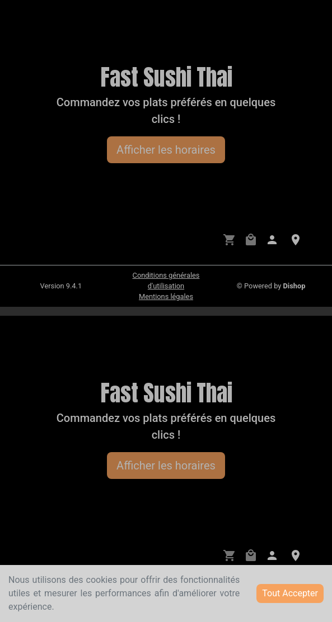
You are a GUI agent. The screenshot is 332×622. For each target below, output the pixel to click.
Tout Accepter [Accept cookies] (290, 593)
